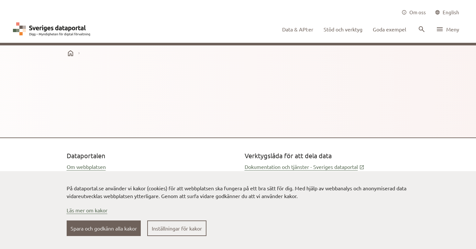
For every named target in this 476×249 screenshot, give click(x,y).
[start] (70, 53)
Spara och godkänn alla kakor (104, 228)
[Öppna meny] (447, 29)
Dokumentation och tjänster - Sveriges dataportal (304, 166)
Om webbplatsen (86, 166)
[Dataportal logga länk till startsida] (53, 29)
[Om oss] (414, 12)
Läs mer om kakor (87, 210)
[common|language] (447, 12)
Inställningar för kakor (177, 228)
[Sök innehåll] (421, 29)
